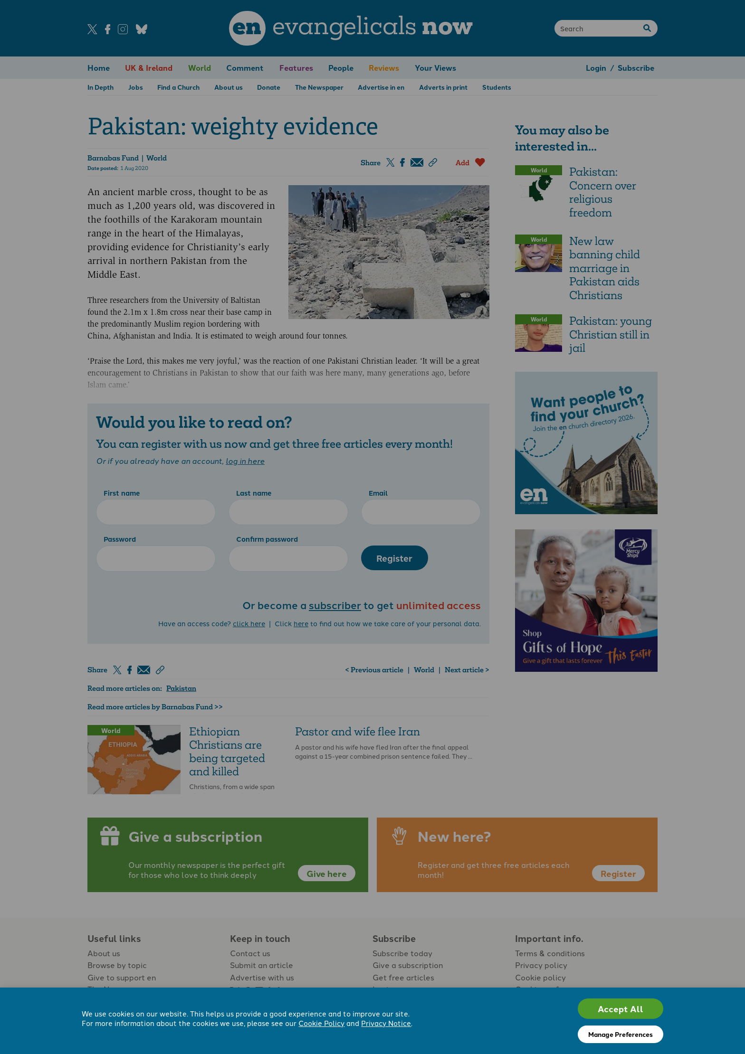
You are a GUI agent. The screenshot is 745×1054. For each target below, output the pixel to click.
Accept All (620, 1008)
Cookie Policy (321, 1023)
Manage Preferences (620, 1034)
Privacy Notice (386, 1023)
